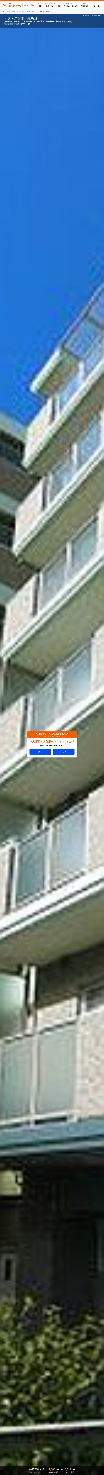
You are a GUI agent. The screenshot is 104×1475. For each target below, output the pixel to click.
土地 (68, 6)
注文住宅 (74, 6)
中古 (52, 6)
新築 (48, 6)
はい (40, 752)
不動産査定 (84, 6)
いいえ (63, 752)
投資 (93, 6)
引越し (99, 6)
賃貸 (40, 6)
